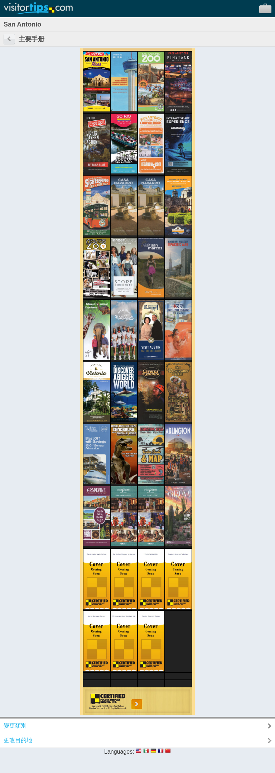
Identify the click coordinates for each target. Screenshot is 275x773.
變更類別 (15, 725)
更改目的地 (18, 740)
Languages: (119, 752)
